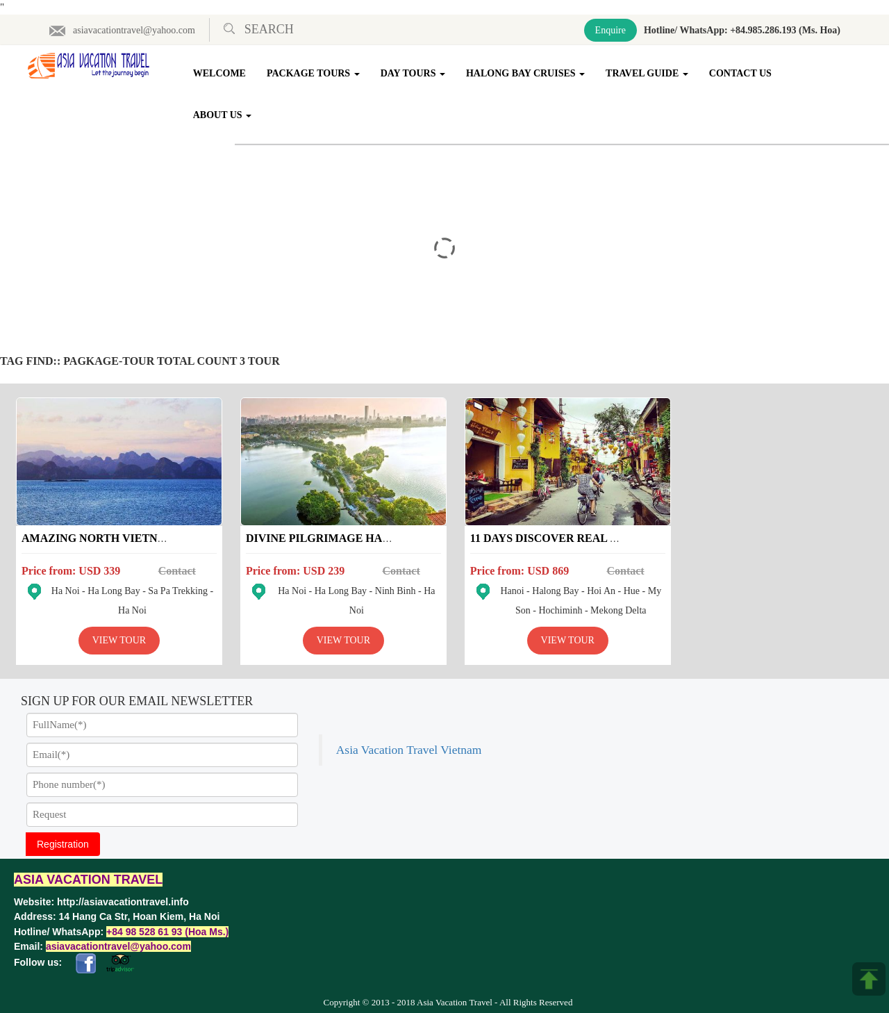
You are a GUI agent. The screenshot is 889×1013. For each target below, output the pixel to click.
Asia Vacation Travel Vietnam (697, 704)
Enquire (610, 30)
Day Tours (413, 73)
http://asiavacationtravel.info (123, 898)
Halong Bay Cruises (526, 73)
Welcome (220, 73)
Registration (63, 840)
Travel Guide (647, 73)
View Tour (116, 637)
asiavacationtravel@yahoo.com (122, 30)
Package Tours (313, 73)
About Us (223, 115)
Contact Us (741, 73)
